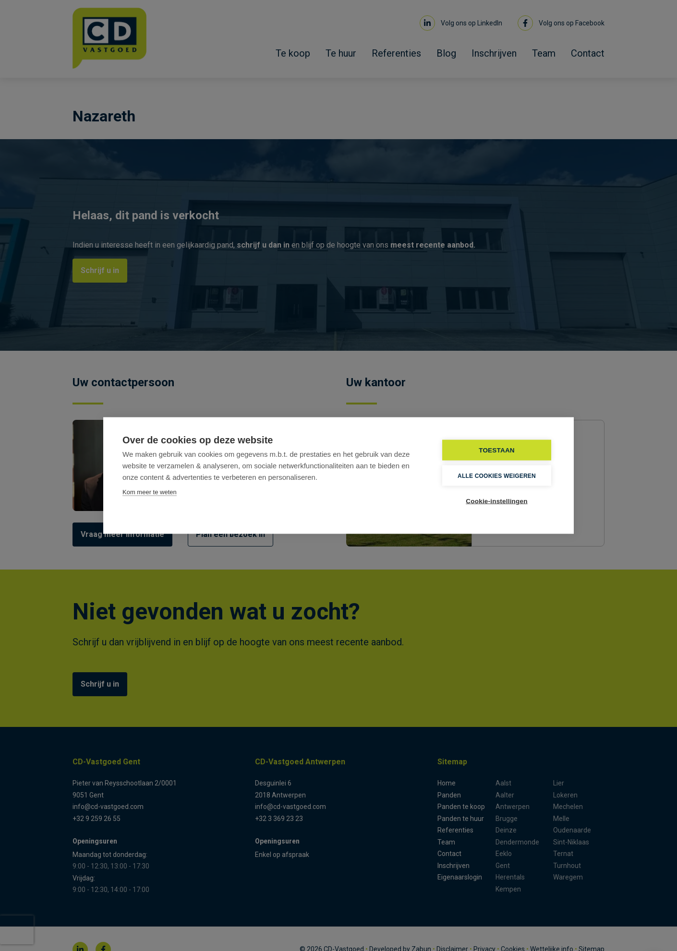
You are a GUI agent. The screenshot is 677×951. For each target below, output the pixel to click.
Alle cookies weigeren (497, 475)
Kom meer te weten (149, 492)
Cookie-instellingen (496, 501)
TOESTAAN (497, 450)
